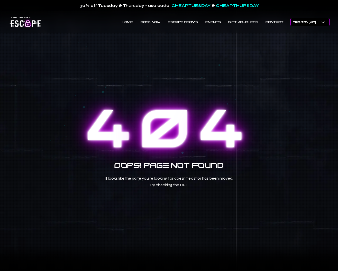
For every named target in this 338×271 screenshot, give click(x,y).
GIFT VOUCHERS (243, 22)
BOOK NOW (150, 22)
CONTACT (275, 22)
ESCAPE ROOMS (183, 22)
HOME (127, 22)
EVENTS (213, 22)
